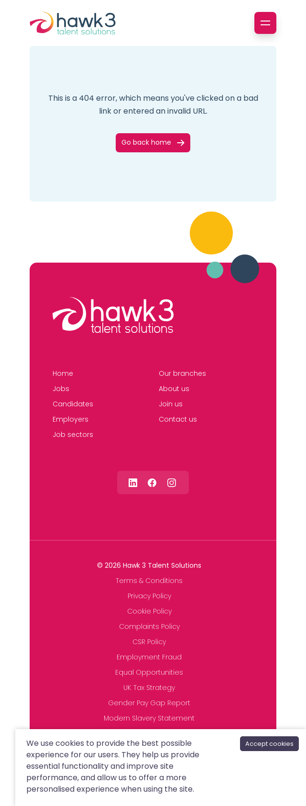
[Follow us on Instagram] (171, 482)
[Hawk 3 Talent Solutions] (113, 315)
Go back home (146, 142)
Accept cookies (269, 744)
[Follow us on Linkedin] (132, 482)
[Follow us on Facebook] (152, 482)
